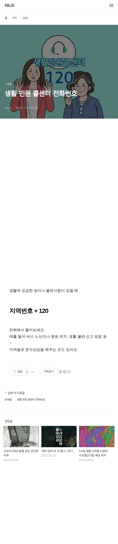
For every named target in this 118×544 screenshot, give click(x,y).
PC (15, 18)
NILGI (9, 6)
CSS (25, 18)
